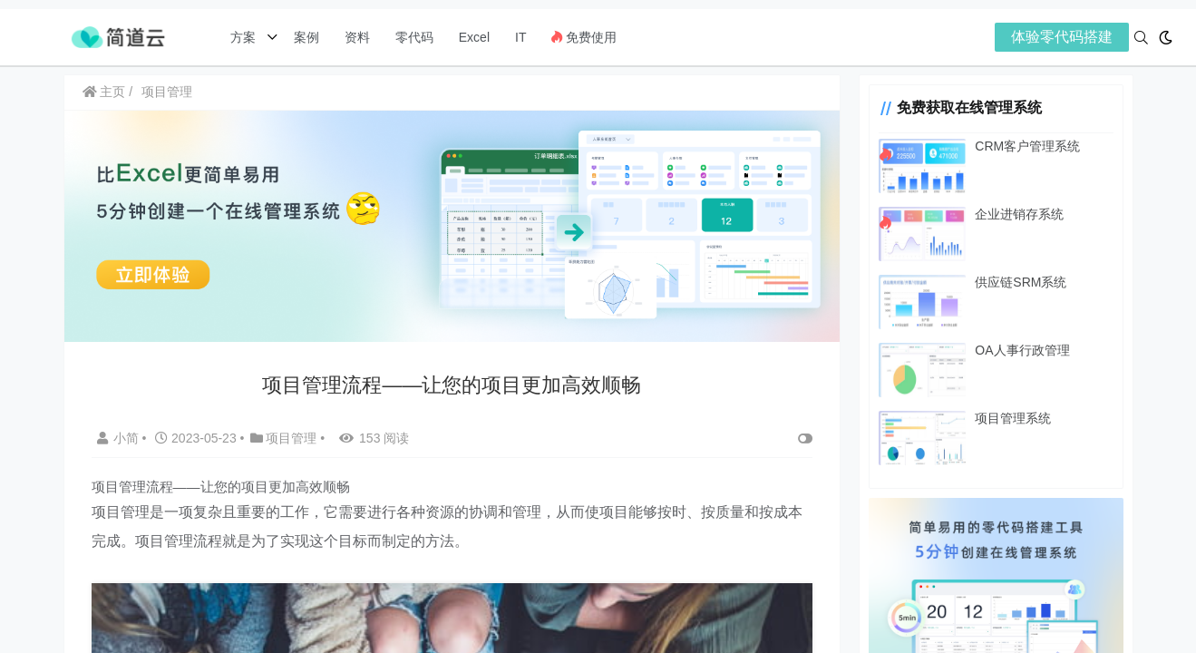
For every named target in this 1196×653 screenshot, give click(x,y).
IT (520, 37)
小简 (119, 438)
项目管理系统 (1013, 418)
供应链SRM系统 (1020, 282)
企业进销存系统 (1019, 214)
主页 (104, 91)
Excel (474, 37)
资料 (357, 37)
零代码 (414, 37)
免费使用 (584, 37)
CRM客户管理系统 (1027, 146)
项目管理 (166, 91)
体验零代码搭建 (1062, 36)
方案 (244, 37)
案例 (304, 37)
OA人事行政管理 (1022, 350)
